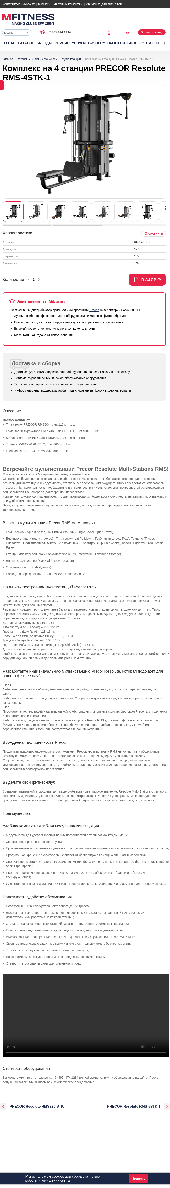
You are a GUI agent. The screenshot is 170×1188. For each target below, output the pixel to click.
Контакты (149, 43)
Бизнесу (44, 4)
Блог (132, 43)
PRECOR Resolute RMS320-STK (37, 1106)
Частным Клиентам (68, 4)
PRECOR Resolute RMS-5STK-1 (133, 1106)
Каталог (26, 43)
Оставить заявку (152, 32)
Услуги (79, 43)
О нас (9, 43)
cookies (58, 1176)
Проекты (116, 43)
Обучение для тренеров (104, 4)
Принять (138, 1178)
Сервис (62, 43)
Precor (94, 310)
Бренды (44, 43)
